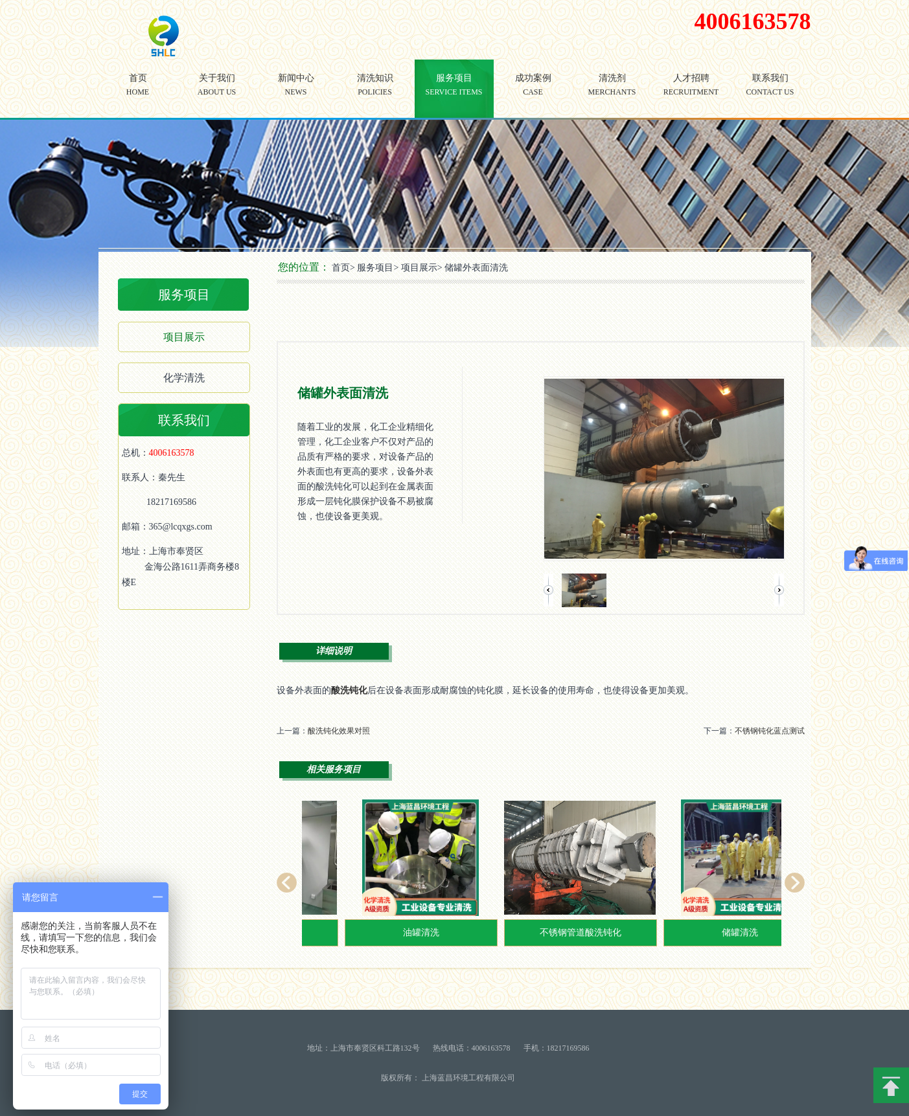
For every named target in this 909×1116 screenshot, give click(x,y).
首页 (138, 94)
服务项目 (454, 94)
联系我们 (770, 94)
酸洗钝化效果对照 (339, 730)
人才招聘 (691, 94)
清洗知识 (375, 94)
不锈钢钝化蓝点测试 (770, 730)
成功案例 (533, 94)
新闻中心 (296, 94)
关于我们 (217, 94)
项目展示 (184, 336)
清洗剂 (612, 94)
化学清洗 (184, 377)
